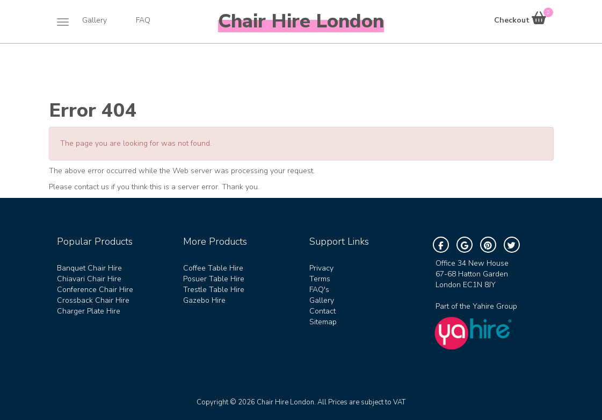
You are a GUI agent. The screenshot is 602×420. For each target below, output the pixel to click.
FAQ (143, 20)
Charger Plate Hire (88, 311)
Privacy (321, 268)
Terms (319, 279)
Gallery (94, 20)
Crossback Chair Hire (93, 300)
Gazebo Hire (204, 300)
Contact (322, 311)
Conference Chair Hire (95, 289)
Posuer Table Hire (213, 279)
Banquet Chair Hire (89, 268)
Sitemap (323, 322)
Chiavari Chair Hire (89, 279)
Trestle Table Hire (213, 289)
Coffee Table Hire (213, 268)
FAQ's (319, 289)
